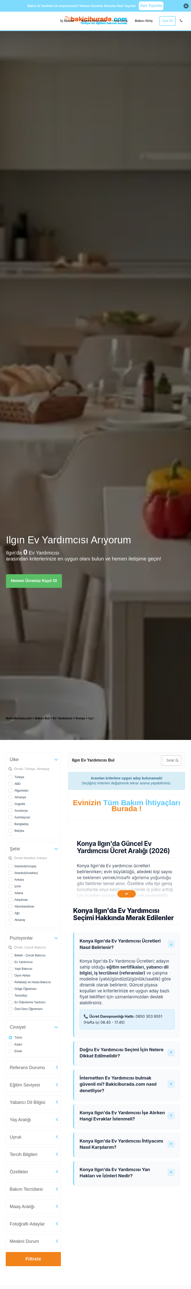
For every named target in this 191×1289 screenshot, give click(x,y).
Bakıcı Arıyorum (94, 21)
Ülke (14, 759)
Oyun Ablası (22, 975)
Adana (18, 893)
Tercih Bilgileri (23, 1154)
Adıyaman (21, 900)
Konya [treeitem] (81, 718)
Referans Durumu (27, 1067)
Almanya (20, 797)
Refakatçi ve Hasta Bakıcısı (32, 982)
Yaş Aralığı (20, 1119)
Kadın (18, 1044)
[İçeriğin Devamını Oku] (126, 894)
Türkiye (19, 777)
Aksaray (19, 920)
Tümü (18, 1037)
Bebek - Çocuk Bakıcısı (30, 955)
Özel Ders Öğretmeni (28, 1009)
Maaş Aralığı (22, 1206)
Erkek (18, 1051)
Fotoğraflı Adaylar (27, 1223)
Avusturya (21, 810)
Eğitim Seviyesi (25, 1084)
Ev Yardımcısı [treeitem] (63, 718)
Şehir (15, 848)
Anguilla (19, 804)
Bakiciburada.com (19, 718)
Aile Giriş (120, 21)
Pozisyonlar (21, 938)
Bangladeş (21, 824)
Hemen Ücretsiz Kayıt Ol (34, 581)
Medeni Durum (24, 1241)
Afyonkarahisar (24, 906)
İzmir (17, 886)
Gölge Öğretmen (25, 989)
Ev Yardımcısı (23, 962)
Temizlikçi (20, 995)
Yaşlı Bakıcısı (23, 969)
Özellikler (19, 1171)
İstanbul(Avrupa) (25, 866)
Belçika (19, 831)
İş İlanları (67, 21)
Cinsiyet (18, 1027)
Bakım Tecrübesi (26, 1189)
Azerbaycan (22, 817)
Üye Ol (167, 21)
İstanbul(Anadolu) (26, 873)
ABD (17, 784)
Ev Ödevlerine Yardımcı (30, 1002)
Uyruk (15, 1137)
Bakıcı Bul (42, 718)
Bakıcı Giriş (144, 21)
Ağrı (17, 913)
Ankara (19, 879)
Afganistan (21, 790)
